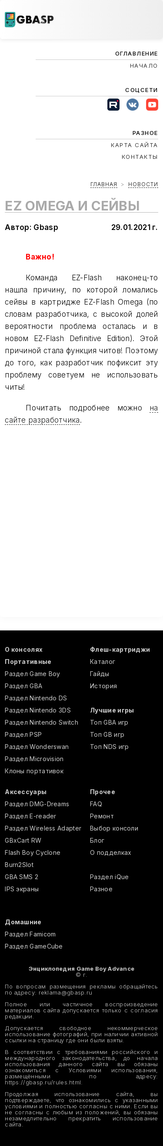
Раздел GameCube (34, 946)
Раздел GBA (23, 686)
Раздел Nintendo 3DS (38, 710)
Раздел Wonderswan (37, 746)
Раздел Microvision (34, 758)
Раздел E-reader (31, 816)
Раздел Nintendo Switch (41, 722)
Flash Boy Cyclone (32, 852)
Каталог (102, 661)
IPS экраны (22, 889)
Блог (97, 840)
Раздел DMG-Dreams (37, 804)
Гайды (100, 673)
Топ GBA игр (109, 722)
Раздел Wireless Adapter (43, 828)
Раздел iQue (109, 876)
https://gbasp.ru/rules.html (43, 1082)
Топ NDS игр (109, 746)
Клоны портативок (34, 771)
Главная (103, 184)
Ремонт (102, 816)
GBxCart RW (23, 840)
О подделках (110, 852)
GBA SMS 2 (21, 876)
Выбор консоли (114, 828)
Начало (144, 65)
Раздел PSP (23, 734)
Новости (143, 184)
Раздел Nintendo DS (36, 698)
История (103, 686)
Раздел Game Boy (32, 673)
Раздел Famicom (30, 934)
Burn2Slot (19, 864)
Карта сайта (134, 144)
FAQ (96, 804)
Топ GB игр (107, 734)
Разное (101, 889)
